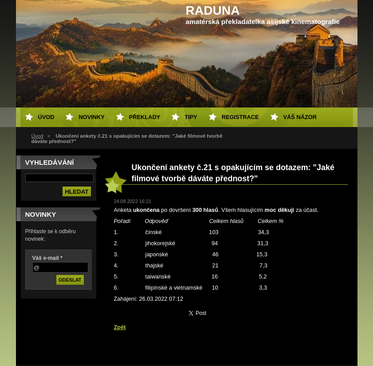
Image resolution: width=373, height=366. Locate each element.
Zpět (120, 327)
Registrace (240, 117)
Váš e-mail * (47, 258)
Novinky (91, 117)
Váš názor (300, 117)
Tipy (191, 117)
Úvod (37, 136)
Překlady (144, 117)
